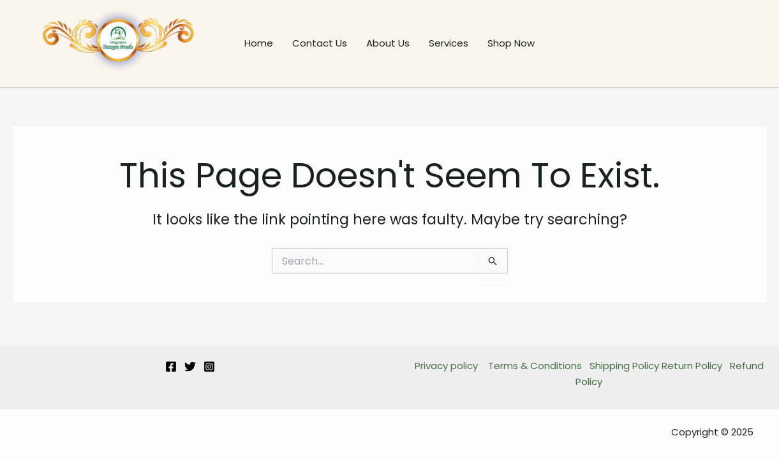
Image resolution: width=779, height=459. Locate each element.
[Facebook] (171, 366)
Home (258, 43)
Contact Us (319, 43)
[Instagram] (209, 366)
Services (448, 43)
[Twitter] (190, 366)
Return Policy (692, 365)
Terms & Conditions (535, 365)
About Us (388, 43)
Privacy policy (447, 365)
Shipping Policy (624, 365)
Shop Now (511, 43)
